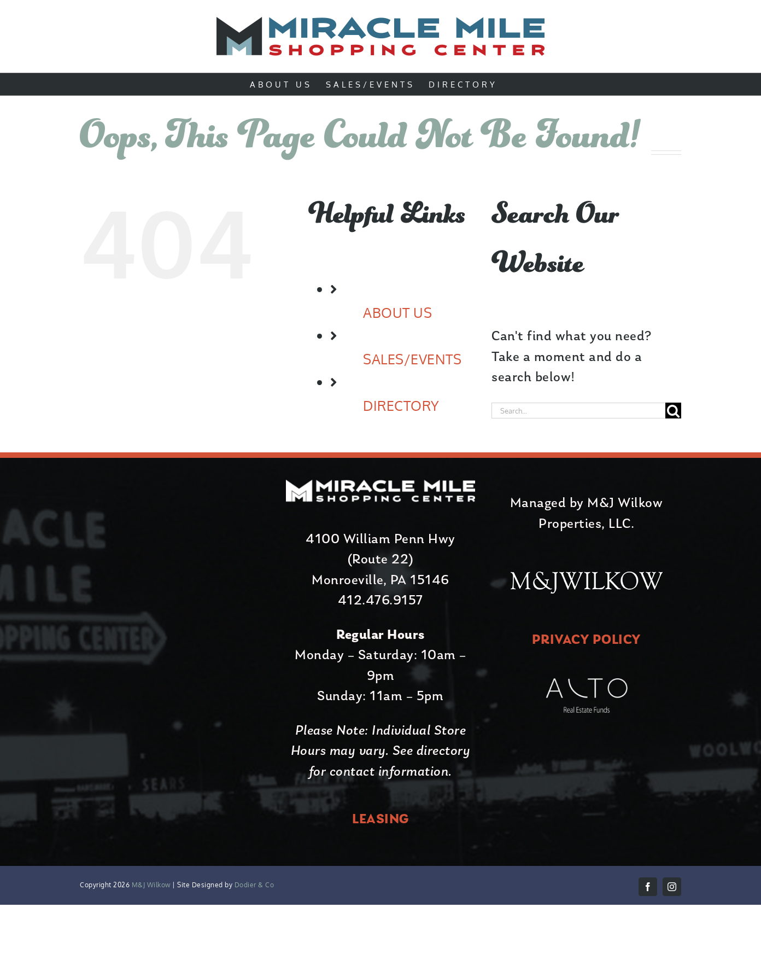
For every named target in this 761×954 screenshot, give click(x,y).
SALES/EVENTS (412, 359)
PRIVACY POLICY (586, 640)
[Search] (673, 410)
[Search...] (578, 410)
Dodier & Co (253, 885)
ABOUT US (397, 312)
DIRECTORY (401, 405)
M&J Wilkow (151, 885)
